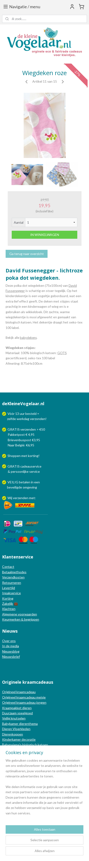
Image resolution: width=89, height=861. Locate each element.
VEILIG (13, 482)
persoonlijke (20, 471)
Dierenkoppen (12, 734)
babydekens (28, 338)
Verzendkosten (13, 577)
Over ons (9, 641)
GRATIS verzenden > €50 (26, 429)
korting (33, 456)
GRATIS (13, 466)
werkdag (23, 419)
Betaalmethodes (14, 572)
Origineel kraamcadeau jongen (24, 702)
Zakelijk (7, 604)
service (34, 471)
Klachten (8, 609)
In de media (10, 646)
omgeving (30, 487)
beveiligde (14, 487)
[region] (44, 789)
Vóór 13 (13, 414)
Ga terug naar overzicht (26, 254)
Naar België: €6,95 (21, 445)
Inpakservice (11, 593)
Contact (8, 567)
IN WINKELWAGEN (44, 235)
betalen (24, 482)
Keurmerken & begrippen (20, 619)
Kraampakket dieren (17, 708)
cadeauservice (30, 466)
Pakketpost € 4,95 (18, 435)
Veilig (6, 718)
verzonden (37, 419)
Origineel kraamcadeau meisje (24, 697)
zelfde (11, 419)
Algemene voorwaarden (19, 614)
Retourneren (11, 583)
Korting (7, 598)
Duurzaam (9, 713)
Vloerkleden (21, 729)
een (37, 482)
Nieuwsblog (10, 651)
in (32, 482)
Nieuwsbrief (11, 657)
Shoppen (14, 456)
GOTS (62, 353)
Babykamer (10, 724)
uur (22, 414)
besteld (31, 414)
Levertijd (8, 588)
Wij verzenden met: (21, 498)
